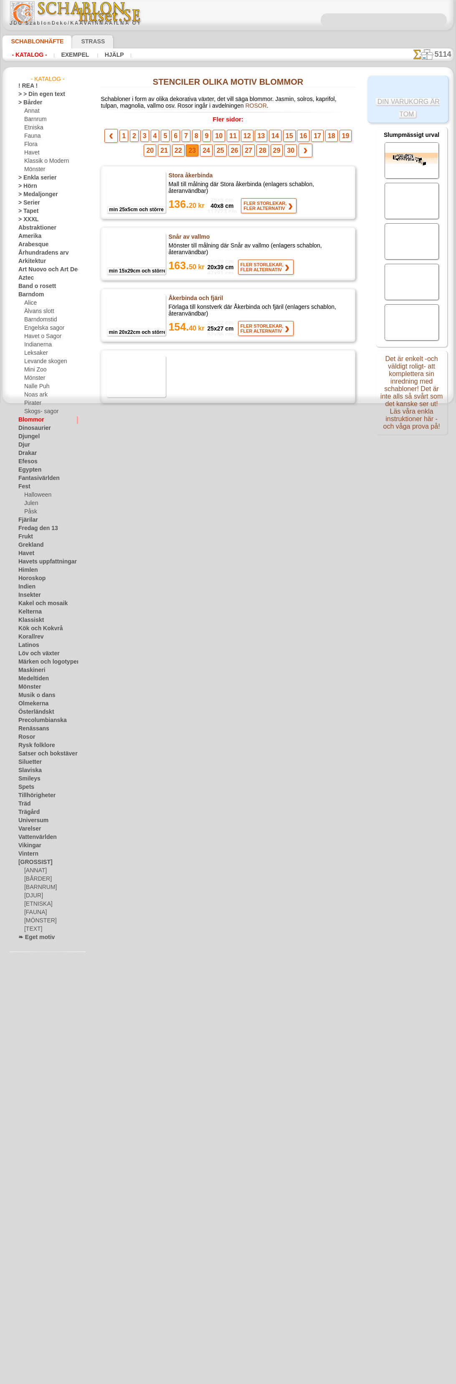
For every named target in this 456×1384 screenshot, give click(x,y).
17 (295, 138)
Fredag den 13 (34, 528)
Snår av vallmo (187, 239)
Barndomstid (39, 319)
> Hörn (25, 186)
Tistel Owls (183, 1067)
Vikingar (27, 845)
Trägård (27, 812)
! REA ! (26, 86)
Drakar (26, 453)
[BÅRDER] (36, 879)
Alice (29, 303)
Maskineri (29, 670)
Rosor (25, 737)
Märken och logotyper (43, 662)
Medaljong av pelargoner (201, 621)
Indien (25, 587)
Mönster (34, 169)
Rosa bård (181, 879)
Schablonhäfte (32, 41)
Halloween (36, 495)
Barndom (29, 294)
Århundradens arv (39, 253)
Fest (23, 486)
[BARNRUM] (39, 887)
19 (319, 138)
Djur (23, 445)
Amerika (27, 236)
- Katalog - (29, 54)
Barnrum (34, 119)
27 (233, 153)
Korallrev (28, 637)
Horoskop (29, 578)
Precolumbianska (38, 720)
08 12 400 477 (242, 1253)
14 (259, 138)
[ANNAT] (34, 870)
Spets (24, 787)
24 (195, 153)
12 (235, 138)
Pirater (32, 403)
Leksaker (34, 353)
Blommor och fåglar (194, 750)
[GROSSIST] (32, 862)
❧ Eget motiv (33, 937)
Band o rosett (34, 286)
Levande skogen (42, 361)
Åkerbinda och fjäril (194, 301)
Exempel (75, 54)
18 (307, 138)
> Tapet (26, 211)
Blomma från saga (191, 941)
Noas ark (34, 395)
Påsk (29, 511)
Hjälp (112, 54)
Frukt (24, 536)
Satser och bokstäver (42, 754)
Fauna (31, 136)
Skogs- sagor (38, 411)
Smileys (26, 779)
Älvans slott (38, 311)
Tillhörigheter (33, 795)
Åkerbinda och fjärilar (197, 365)
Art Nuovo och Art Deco (45, 269)
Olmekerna (30, 703)
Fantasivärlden (35, 478)
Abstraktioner (34, 228)
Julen (30, 503)
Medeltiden (31, 678)
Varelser (28, 829)
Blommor (28, 420)
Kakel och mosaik (38, 603)
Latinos (27, 645)
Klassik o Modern (44, 161)
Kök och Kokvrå (36, 628)
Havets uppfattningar (43, 562)
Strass (80, 41)
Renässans (30, 728)
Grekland (28, 545)
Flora (30, 144)
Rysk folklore (33, 745)
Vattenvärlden (34, 837)
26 (220, 153)
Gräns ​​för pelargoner (196, 556)
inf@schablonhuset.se (246, 1268)
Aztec (24, 278)
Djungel (26, 436)
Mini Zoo (34, 370)
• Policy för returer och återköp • (228, 1351)
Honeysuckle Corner (195, 430)
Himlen (26, 570)
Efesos (25, 461)
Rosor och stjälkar (192, 815)
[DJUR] (32, 895)
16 (283, 138)
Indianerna (36, 345)
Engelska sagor (41, 328)
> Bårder (28, 102)
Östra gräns (183, 685)
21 (344, 138)
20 (331, 138)
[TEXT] (32, 929)
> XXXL (26, 219)
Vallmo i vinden (188, 495)
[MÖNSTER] (38, 920)
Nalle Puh (35, 386)
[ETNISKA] (36, 904)
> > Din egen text (36, 94)
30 (272, 153)
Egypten (27, 470)
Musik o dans (33, 695)
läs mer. (281, 1377)
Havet (31, 153)
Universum (30, 820)
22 (169, 153)
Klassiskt (28, 620)
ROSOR (194, 107)
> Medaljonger (34, 194)
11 (223, 138)
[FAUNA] (34, 912)
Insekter (27, 595)
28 (246, 153)
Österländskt (33, 712)
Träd (23, 804)
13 (247, 138)
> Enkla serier (33, 178)
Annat (31, 111)
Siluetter (28, 762)
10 (211, 138)
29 (259, 153)
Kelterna (28, 612)
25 (208, 153)
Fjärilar (26, 520)
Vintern (26, 854)
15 (271, 138)
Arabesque (30, 244)
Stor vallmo (183, 1006)
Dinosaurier (32, 428)
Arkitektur (30, 261)
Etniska (32, 127)
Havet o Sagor (40, 336)
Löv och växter (35, 653)
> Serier (26, 203)
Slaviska (27, 770)
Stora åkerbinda (189, 178)
